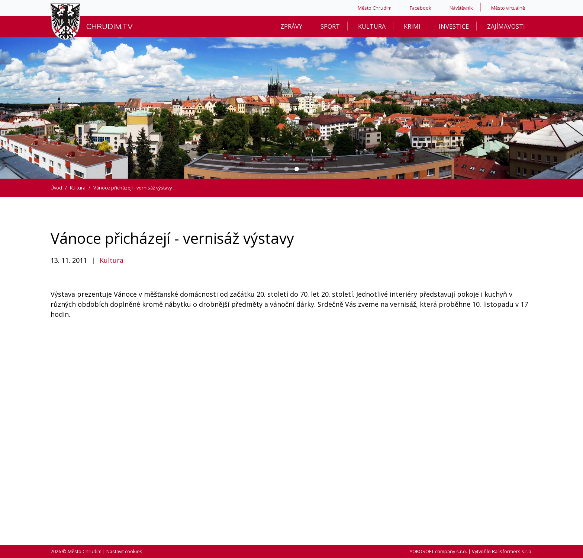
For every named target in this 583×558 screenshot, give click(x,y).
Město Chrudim (375, 7)
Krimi (412, 26)
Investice (454, 26)
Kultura (372, 26)
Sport (330, 26)
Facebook (420, 7)
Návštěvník (461, 7)
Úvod (56, 187)
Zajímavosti (506, 26)
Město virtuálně (508, 7)
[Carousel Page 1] (286, 169)
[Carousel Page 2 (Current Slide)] (296, 169)
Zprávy (291, 26)
